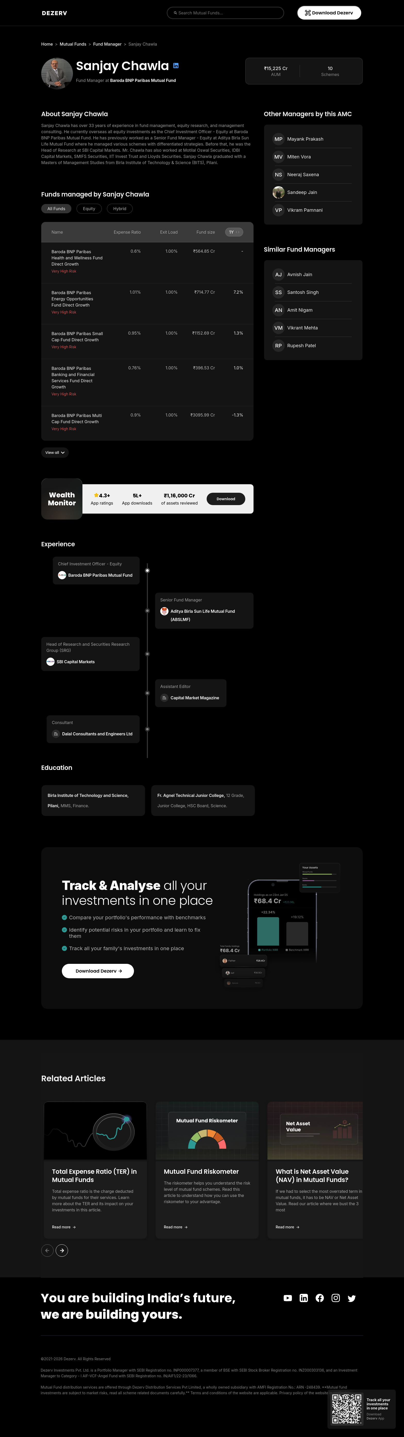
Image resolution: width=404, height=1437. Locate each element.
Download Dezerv (329, 13)
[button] (56, 208)
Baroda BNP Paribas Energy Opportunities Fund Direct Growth (72, 299)
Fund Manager (107, 44)
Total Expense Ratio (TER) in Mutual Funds (94, 1175)
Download (226, 498)
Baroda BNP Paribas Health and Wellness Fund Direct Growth (77, 258)
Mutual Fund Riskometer (201, 1171)
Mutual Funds (73, 44)
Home (47, 44)
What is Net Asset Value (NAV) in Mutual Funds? (312, 1175)
